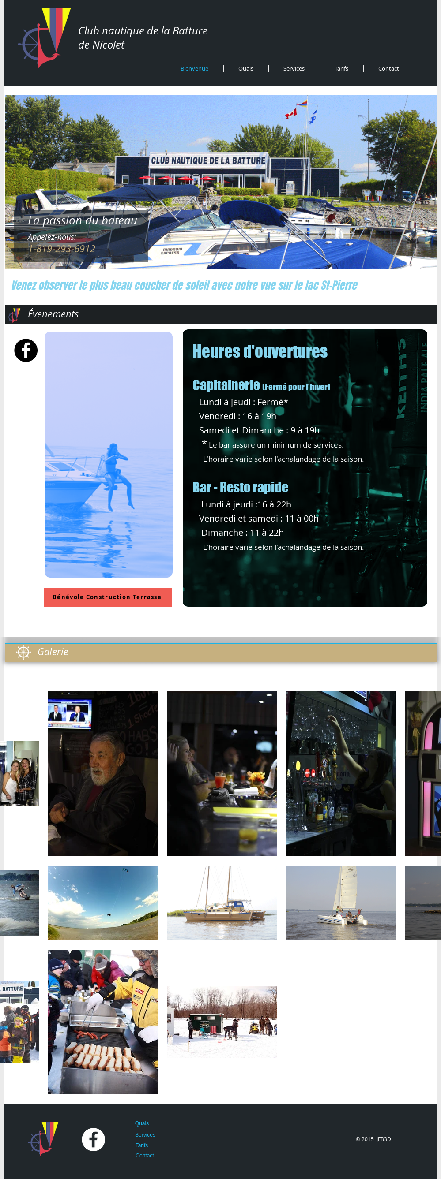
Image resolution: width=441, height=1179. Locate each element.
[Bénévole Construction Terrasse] (108, 597)
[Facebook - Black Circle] (26, 350)
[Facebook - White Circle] (93, 1139)
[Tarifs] (141, 1146)
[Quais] (142, 1124)
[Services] (145, 1135)
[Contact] (145, 1156)
